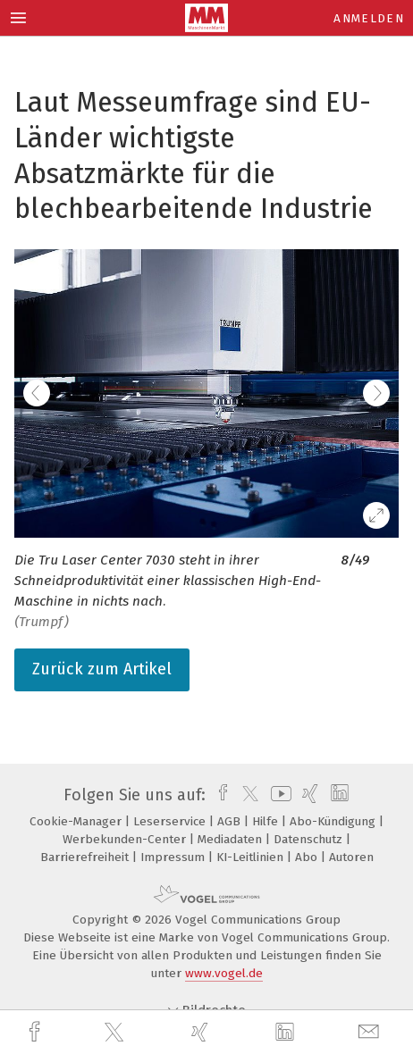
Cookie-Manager (77, 821)
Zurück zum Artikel (102, 669)
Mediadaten (232, 839)
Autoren (351, 857)
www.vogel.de (224, 973)
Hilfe (267, 821)
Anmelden (368, 18)
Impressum (174, 857)
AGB (230, 821)
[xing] (202, 1032)
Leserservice (171, 821)
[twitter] (116, 1032)
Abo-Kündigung (334, 821)
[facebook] (37, 1032)
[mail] (371, 1032)
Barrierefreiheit (86, 857)
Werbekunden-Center (126, 839)
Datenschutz (310, 839)
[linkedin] (287, 1032)
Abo (308, 857)
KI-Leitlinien (251, 857)
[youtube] (278, 795)
